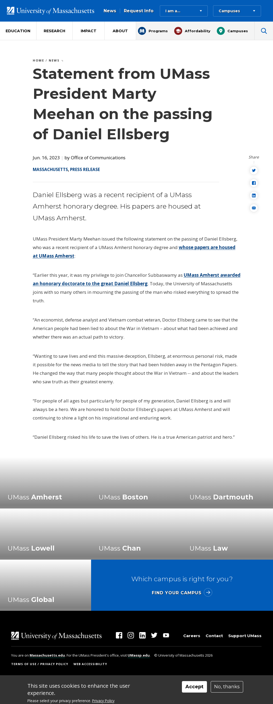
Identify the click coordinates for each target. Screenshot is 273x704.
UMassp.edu (139, 655)
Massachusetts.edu (47, 655)
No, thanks (227, 687)
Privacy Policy (103, 700)
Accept (194, 687)
